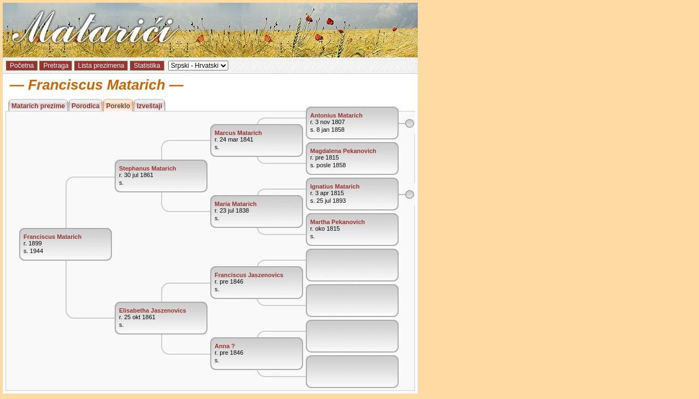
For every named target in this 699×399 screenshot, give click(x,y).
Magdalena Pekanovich (343, 151)
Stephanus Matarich (147, 168)
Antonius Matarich (336, 115)
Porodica (85, 106)
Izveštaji (149, 106)
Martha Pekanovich (337, 222)
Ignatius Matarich (334, 186)
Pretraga (55, 65)
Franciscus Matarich (52, 236)
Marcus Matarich (238, 133)
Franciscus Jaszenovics (249, 275)
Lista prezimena (101, 65)
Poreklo (118, 106)
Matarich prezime (38, 106)
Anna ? (225, 346)
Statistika (147, 65)
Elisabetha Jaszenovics (152, 310)
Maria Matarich (236, 204)
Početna (22, 65)
